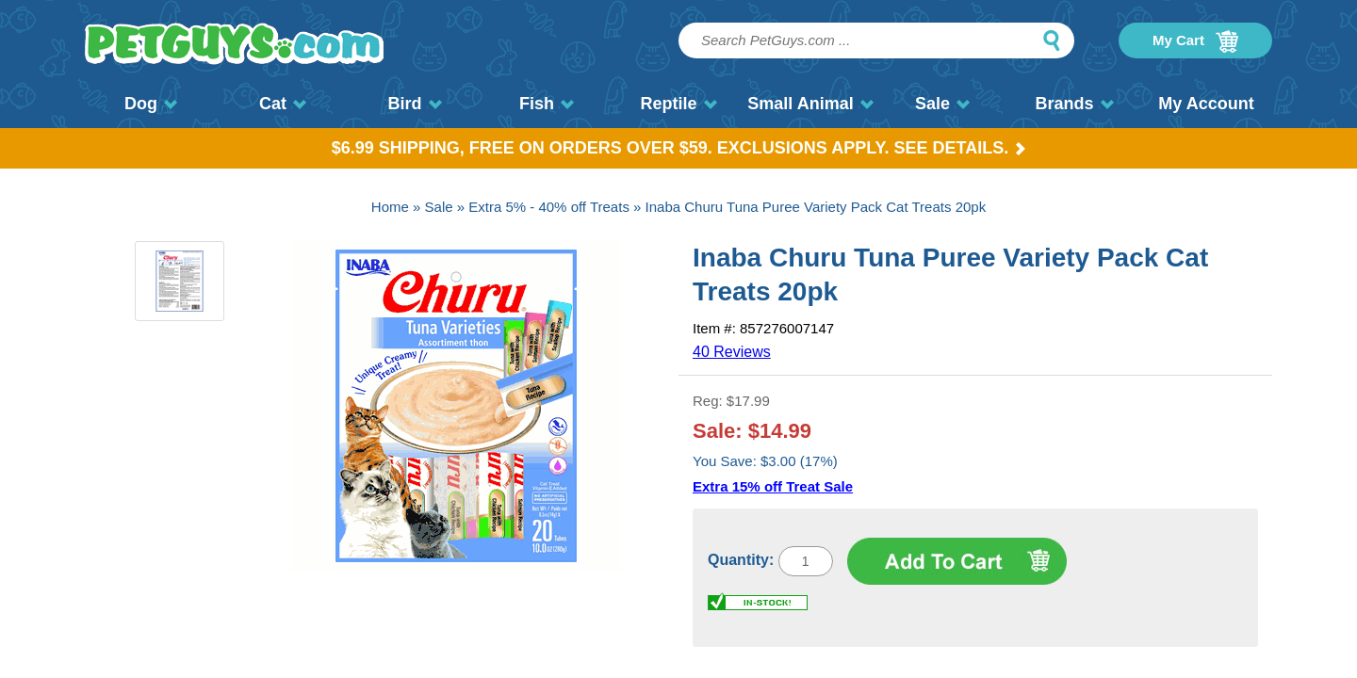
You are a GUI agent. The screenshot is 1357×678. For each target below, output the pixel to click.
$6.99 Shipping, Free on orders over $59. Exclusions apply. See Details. (679, 147)
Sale (942, 103)
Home (390, 207)
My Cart (1195, 41)
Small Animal (810, 103)
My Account (1205, 103)
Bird (415, 103)
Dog (150, 103)
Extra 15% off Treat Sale (773, 486)
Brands (1074, 103)
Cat (282, 103)
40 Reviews (732, 352)
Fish (546, 103)
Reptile (678, 103)
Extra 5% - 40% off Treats (548, 207)
